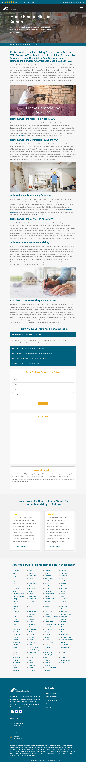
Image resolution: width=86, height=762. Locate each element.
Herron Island (33, 609)
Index (30, 616)
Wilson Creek (65, 660)
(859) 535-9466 (20, 135)
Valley (63, 642)
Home (12, 44)
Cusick (15, 650)
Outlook (47, 639)
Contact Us (49, 704)
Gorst (30, 591)
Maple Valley (49, 578)
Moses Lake (48, 611)
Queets (47, 665)
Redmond (48, 670)
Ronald (63, 581)
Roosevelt (64, 583)
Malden (47, 570)
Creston (15, 645)
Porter (47, 657)
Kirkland (31, 634)
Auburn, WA (18, 738)
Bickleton (16, 611)
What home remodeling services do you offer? (27, 334)
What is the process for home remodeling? (26, 363)
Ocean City (48, 629)
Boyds (15, 619)
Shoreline (64, 599)
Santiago (64, 588)
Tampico (63, 624)
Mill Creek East (50, 604)
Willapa (63, 657)
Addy (14, 576)
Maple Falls (48, 576)
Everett (31, 578)
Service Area (50, 707)
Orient (47, 637)
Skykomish (64, 601)
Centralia (16, 632)
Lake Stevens (33, 652)
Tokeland (64, 629)
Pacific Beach (49, 642)
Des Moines (16, 662)
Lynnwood (32, 670)
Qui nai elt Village (50, 668)
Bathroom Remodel (52, 693)
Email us (16, 732)
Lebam (31, 662)
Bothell (15, 616)
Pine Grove (48, 652)
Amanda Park (17, 588)
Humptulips (32, 614)
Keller (31, 627)
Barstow (15, 601)
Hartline (31, 601)
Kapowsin (32, 624)
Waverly (63, 652)
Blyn (14, 614)
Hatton (31, 606)
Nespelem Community (52, 616)
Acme (14, 573)
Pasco (47, 650)
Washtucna (64, 650)
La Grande (32, 642)
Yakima (63, 662)
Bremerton (16, 622)
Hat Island (32, 604)
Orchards (48, 634)
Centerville (16, 629)
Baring (15, 599)
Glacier (31, 586)
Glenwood (32, 588)
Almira (15, 583)
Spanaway (64, 609)
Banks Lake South (18, 596)
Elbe (30, 570)
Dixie (14, 665)
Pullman (47, 660)
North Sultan (49, 622)
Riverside (64, 576)
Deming (15, 660)
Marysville (48, 591)
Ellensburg (32, 573)
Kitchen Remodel (51, 696)
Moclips (47, 609)
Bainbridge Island (18, 593)
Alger (14, 581)
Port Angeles (49, 655)
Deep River (16, 657)
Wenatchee (64, 655)
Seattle (63, 593)
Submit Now (43, 404)
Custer (15, 652)
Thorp (63, 627)
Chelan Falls (16, 634)
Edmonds (16, 670)
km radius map (43, 440)
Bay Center (16, 604)
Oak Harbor (48, 627)
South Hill (64, 606)
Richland (64, 573)
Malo (46, 573)
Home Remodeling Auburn (30, 44)
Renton (63, 570)
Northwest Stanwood (52, 624)
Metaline (48, 596)
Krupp (31, 639)
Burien (15, 624)
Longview (32, 665)
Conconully (16, 642)
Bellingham (16, 609)
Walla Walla (65, 647)
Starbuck (64, 616)
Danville (15, 655)
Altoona (15, 586)
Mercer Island (49, 593)
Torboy (63, 632)
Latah (30, 660)
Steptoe (63, 619)
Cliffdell (15, 639)
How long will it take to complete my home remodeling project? (32, 353)
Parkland (47, 647)
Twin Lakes (64, 634)
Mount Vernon (49, 614)
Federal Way (33, 583)
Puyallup (47, 662)
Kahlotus (31, 622)
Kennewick (32, 629)
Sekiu (63, 596)
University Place (66, 637)
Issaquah (31, 619)
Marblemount (49, 581)
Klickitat (31, 637)
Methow (47, 601)
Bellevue (15, 606)
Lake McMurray (34, 650)
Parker (47, 645)
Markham (48, 586)
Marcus (47, 583)
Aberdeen (16, 570)
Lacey (30, 645)
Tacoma (63, 622)
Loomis (31, 668)
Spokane (64, 611)
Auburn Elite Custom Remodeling (39, 760)
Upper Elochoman (67, 639)
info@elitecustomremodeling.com (74, 2)
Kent (30, 632)
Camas (15, 627)
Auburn (18, 44)
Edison (15, 668)
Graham (31, 593)
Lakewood (32, 655)
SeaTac (63, 591)
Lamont (31, 657)
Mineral (47, 606)
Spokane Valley (66, 614)
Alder (14, 578)
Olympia (47, 632)
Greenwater (32, 599)
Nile (46, 619)
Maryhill (47, 588)
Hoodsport (32, 611)
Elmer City (32, 576)
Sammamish (65, 586)
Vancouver (64, 645)
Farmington (32, 581)
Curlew (15, 647)
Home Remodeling (52, 700)
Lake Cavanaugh (34, 647)
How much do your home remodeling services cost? (29, 348)
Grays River (32, 596)
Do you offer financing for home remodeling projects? (29, 358)
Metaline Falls (49, 599)
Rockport (64, 578)
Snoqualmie (65, 604)
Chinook (15, 637)
